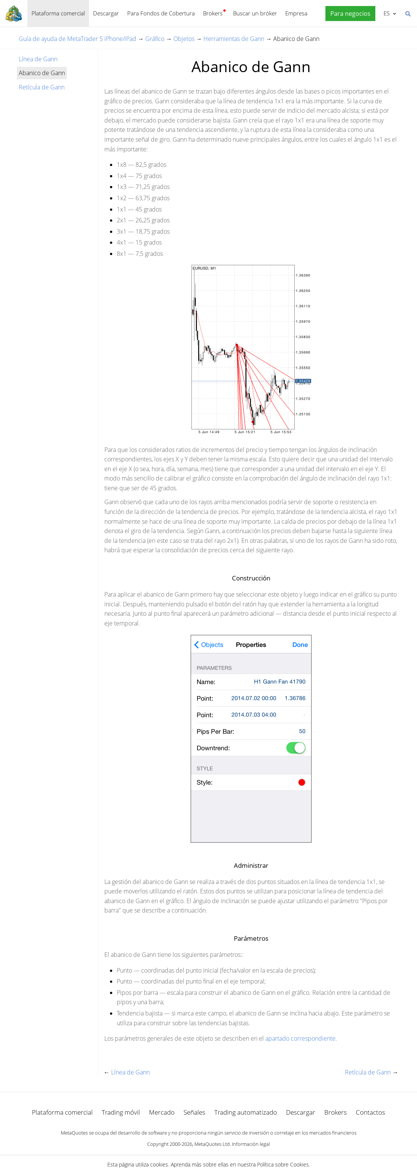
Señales (194, 1112)
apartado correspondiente (300, 1038)
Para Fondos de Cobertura (161, 13)
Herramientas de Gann (233, 39)
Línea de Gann (38, 59)
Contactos (370, 1112)
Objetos (183, 39)
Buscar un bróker (255, 13)
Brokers (213, 13)
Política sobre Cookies (283, 1164)
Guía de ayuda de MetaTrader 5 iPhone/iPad (77, 39)
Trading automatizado (245, 1112)
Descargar (106, 13)
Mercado (162, 1112)
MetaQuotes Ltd (212, 1144)
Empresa (296, 13)
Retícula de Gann (42, 87)
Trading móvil (121, 1112)
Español (386, 13)
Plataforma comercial (58, 13)
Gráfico (154, 39)
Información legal (251, 1144)
